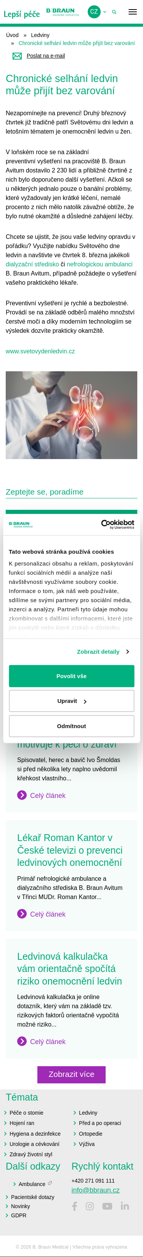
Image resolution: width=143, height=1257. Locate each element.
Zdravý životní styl (31, 1154)
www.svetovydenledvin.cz (40, 351)
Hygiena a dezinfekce (35, 1134)
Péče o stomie (26, 1113)
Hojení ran (22, 1123)
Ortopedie (90, 1134)
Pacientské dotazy (33, 1197)
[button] (71, 415)
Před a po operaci (100, 1123)
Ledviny (40, 35)
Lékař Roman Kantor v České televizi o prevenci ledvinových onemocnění (70, 850)
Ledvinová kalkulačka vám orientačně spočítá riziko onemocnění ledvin (69, 968)
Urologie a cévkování (34, 1144)
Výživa (87, 1144)
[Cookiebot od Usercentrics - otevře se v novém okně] (101, 525)
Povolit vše (71, 675)
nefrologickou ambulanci (100, 264)
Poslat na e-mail (46, 56)
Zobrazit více (71, 1074)
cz (94, 11)
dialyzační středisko (32, 264)
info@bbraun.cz (96, 1190)
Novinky (20, 1206)
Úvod (12, 35)
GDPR (18, 1215)
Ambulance (32, 1184)
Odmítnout (71, 725)
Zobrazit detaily (98, 651)
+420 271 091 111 (93, 1181)
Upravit (71, 701)
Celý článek (48, 795)
